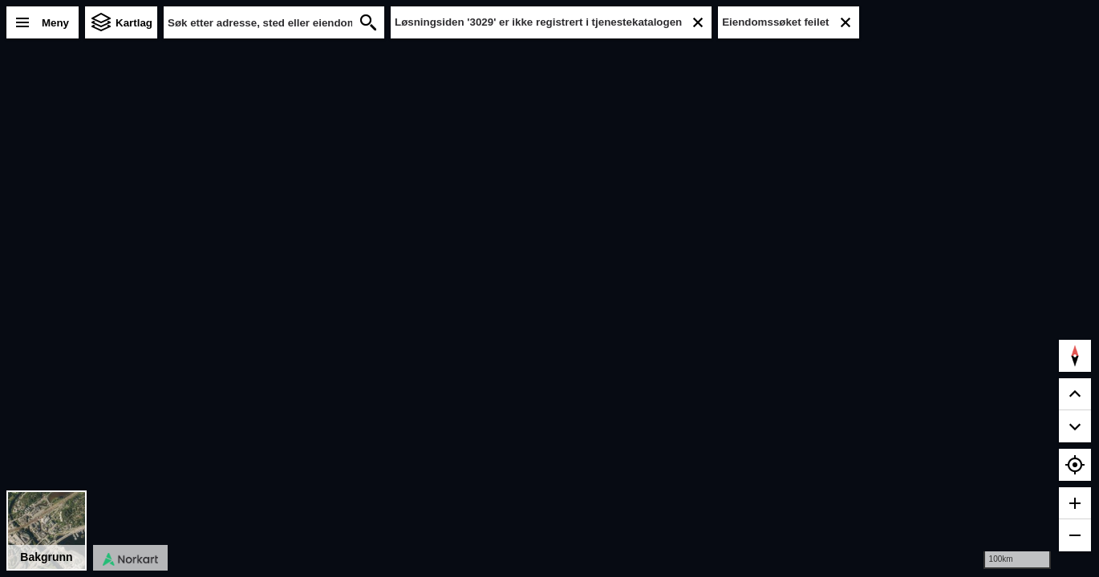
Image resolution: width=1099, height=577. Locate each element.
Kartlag (134, 23)
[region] (549, 288)
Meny (55, 23)
